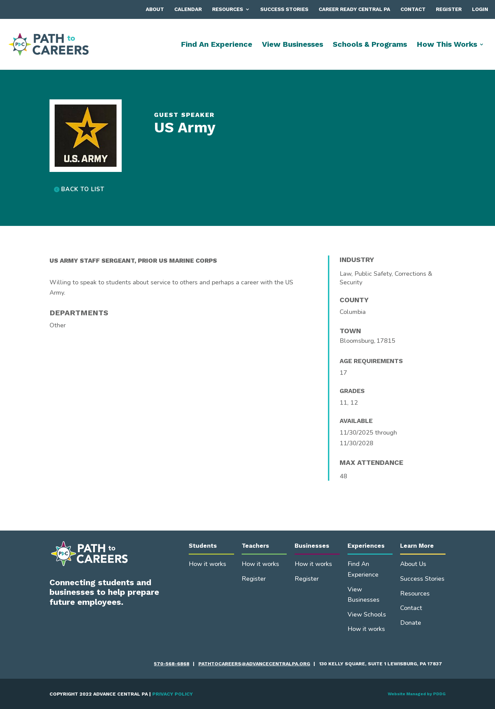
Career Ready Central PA (354, 9)
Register (449, 9)
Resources (227, 9)
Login (480, 9)
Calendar (188, 9)
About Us (413, 564)
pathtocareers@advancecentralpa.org (254, 663)
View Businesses (292, 45)
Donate (410, 623)
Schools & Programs (370, 45)
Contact (413, 9)
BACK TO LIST (82, 189)
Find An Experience (216, 45)
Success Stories (284, 9)
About (155, 9)
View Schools (367, 614)
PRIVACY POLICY (172, 694)
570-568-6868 (171, 663)
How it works (207, 564)
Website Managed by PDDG (417, 693)
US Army (185, 127)
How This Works (447, 45)
